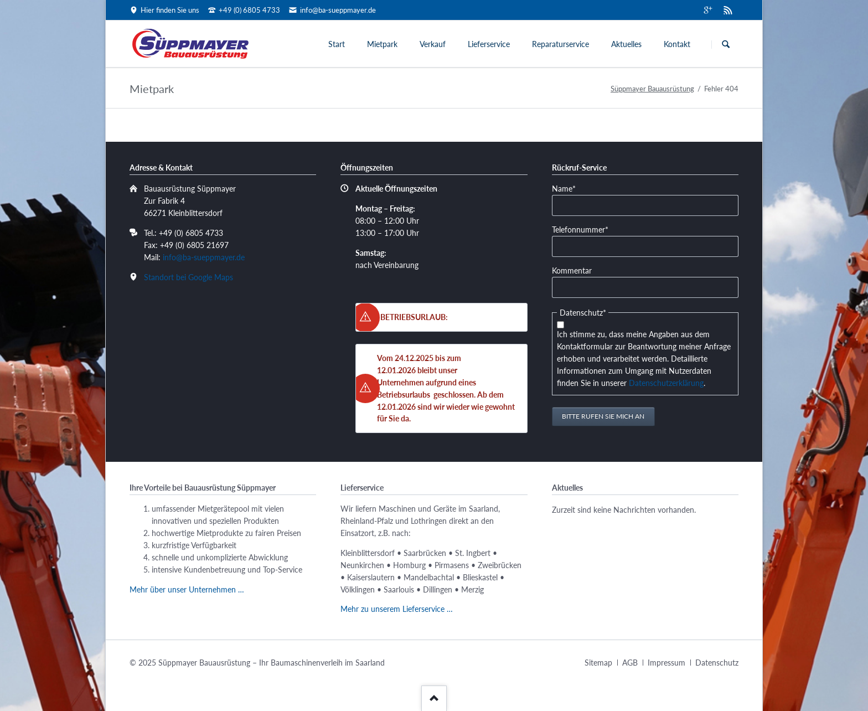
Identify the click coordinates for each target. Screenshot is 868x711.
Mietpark (382, 44)
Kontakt (677, 44)
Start (336, 44)
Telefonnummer (580, 229)
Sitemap (598, 662)
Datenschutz (716, 662)
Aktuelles (626, 44)
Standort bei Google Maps (188, 277)
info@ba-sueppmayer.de (204, 257)
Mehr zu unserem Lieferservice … (396, 609)
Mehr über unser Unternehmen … (187, 589)
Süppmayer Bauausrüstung (652, 88)
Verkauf (433, 44)
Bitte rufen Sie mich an (603, 416)
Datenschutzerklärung (666, 383)
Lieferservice (489, 44)
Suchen (726, 44)
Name (569, 188)
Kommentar (572, 270)
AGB (630, 662)
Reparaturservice (560, 44)
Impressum (666, 662)
